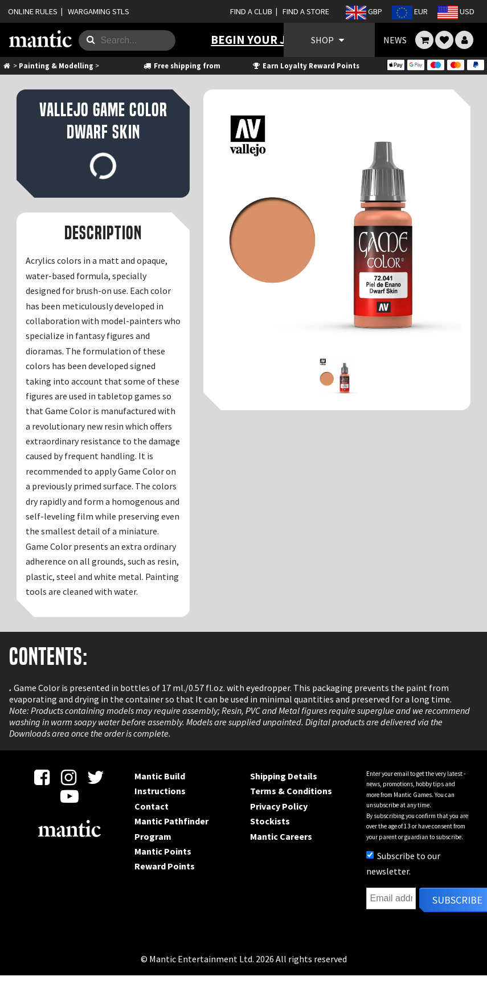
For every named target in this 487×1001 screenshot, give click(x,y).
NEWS (395, 40)
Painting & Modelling (56, 65)
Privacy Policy (279, 806)
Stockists (270, 821)
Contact (151, 806)
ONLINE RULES (33, 11)
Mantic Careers (281, 836)
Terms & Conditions (291, 790)
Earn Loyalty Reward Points (305, 65)
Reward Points (164, 866)
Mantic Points (162, 851)
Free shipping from (181, 65)
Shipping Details (283, 776)
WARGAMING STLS (98, 11)
